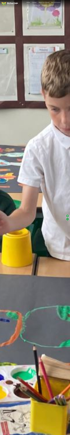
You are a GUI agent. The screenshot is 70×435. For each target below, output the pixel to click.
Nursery (44, 5)
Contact (51, 5)
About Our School (44, 2)
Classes (34, 2)
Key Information (55, 2)
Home (28, 2)
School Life (37, 5)
